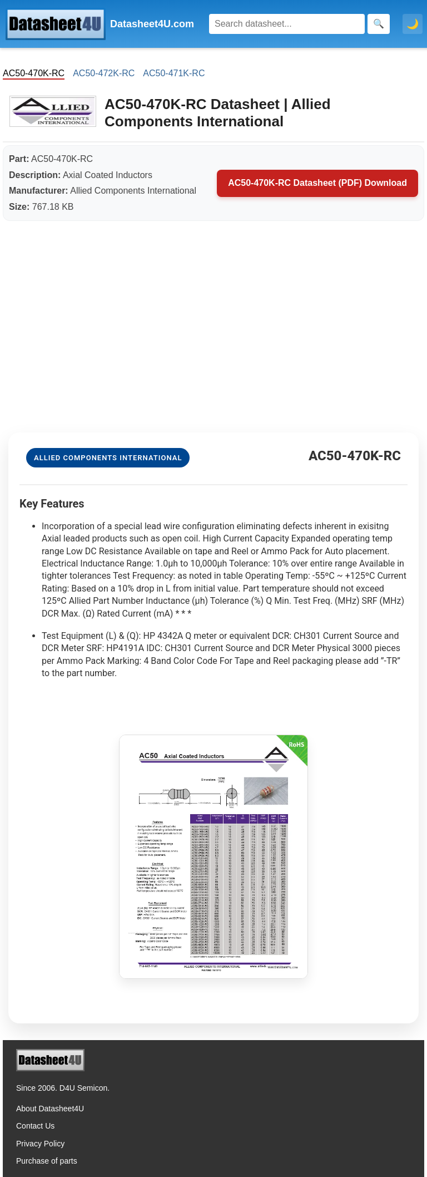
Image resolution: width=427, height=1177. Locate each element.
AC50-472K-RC (104, 73)
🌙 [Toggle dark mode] (412, 23)
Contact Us (35, 1125)
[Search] (287, 24)
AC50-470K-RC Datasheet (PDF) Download (317, 183)
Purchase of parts (46, 1160)
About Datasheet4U (50, 1108)
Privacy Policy (40, 1143)
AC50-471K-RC (174, 73)
